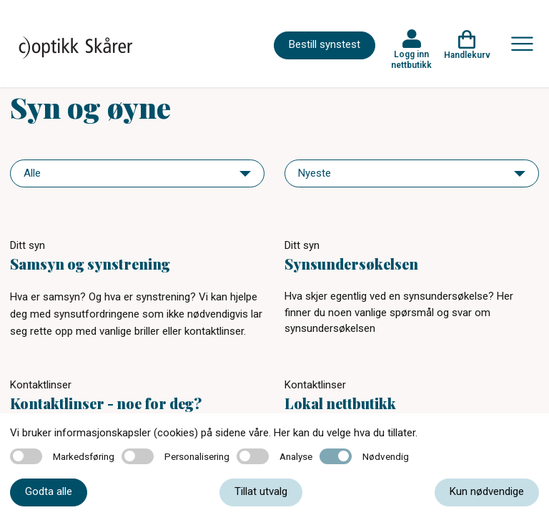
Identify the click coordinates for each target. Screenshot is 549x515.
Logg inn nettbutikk (411, 59)
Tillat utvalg (260, 491)
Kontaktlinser (40, 384)
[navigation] (137, 173)
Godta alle (48, 491)
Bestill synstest (324, 44)
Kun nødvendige (487, 491)
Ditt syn (27, 245)
